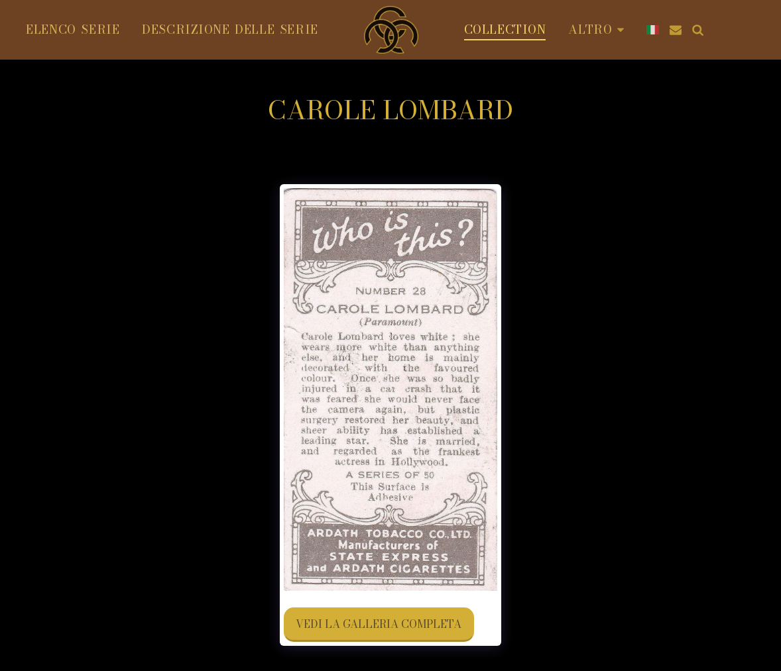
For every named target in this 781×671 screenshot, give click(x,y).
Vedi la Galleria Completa (378, 624)
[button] (675, 30)
